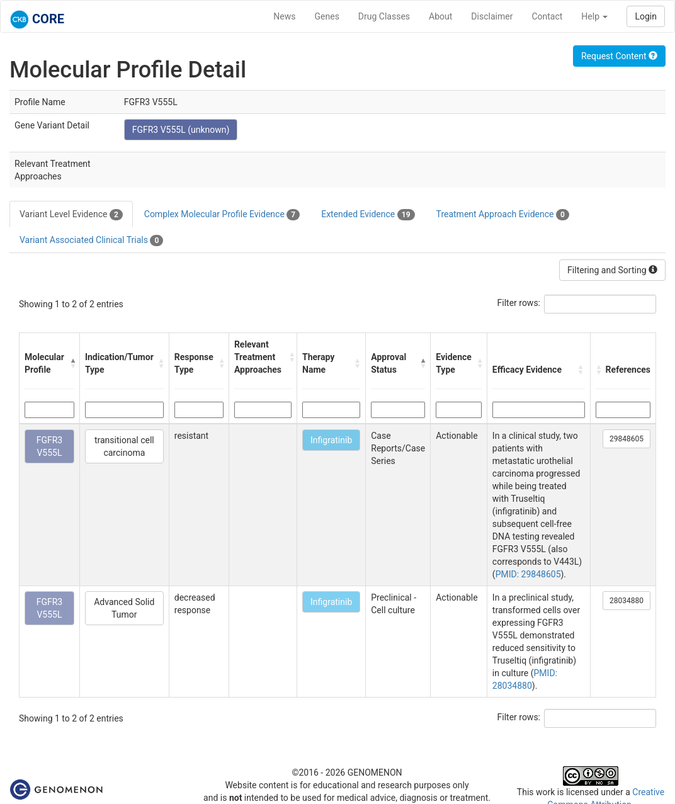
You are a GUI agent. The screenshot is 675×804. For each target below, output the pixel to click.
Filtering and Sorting (612, 270)
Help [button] (594, 16)
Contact (546, 16)
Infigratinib (331, 440)
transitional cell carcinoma (124, 446)
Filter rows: (519, 303)
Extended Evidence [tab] (367, 214)
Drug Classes (384, 16)
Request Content (619, 56)
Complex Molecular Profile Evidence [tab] (222, 214)
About (440, 16)
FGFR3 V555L (50, 446)
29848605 (627, 438)
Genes (327, 16)
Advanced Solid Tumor (124, 608)
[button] (71, 363)
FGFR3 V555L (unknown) (181, 130)
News (284, 16)
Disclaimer (492, 16)
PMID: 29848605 (528, 574)
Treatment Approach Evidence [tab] (502, 214)
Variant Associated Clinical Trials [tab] (91, 240)
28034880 (627, 600)
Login (646, 16)
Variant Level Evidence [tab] (71, 214)
